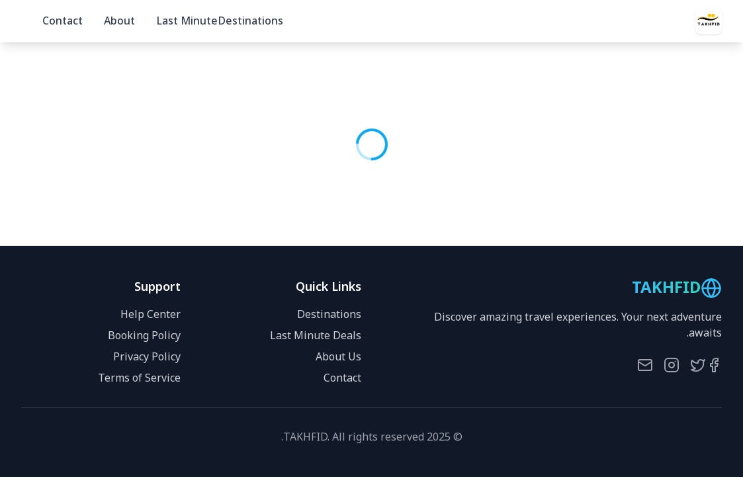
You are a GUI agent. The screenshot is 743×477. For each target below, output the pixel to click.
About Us (338, 357)
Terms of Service (139, 378)
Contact (62, 21)
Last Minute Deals (315, 336)
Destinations (250, 21)
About (119, 21)
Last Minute (187, 21)
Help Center (150, 314)
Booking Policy (144, 336)
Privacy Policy (147, 357)
